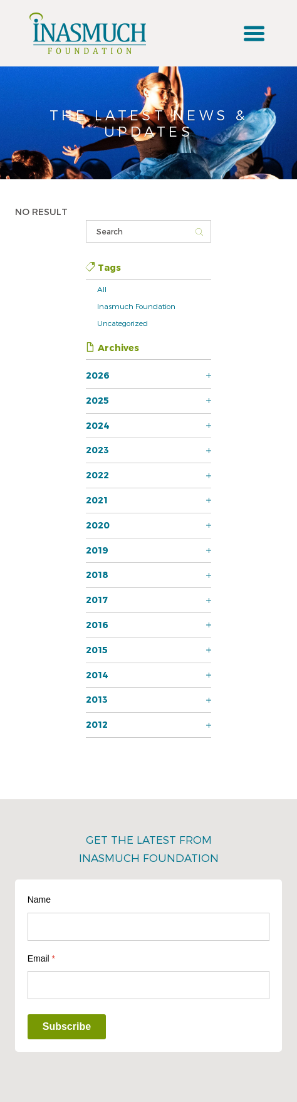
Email (41, 958)
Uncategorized (122, 322)
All (102, 289)
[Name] (149, 927)
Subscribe (67, 1026)
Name (39, 900)
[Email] (149, 985)
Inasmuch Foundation (136, 306)
